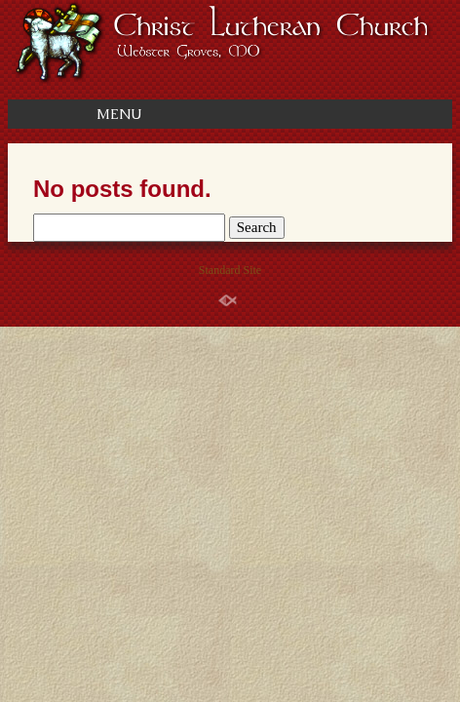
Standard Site (230, 270)
